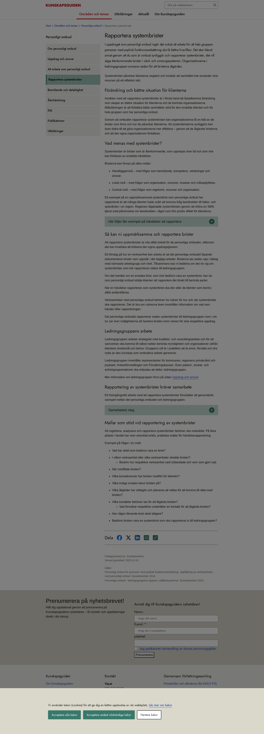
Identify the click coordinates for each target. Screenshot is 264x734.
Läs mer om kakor (160, 705)
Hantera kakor (149, 715)
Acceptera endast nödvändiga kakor (109, 715)
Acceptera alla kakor (64, 715)
